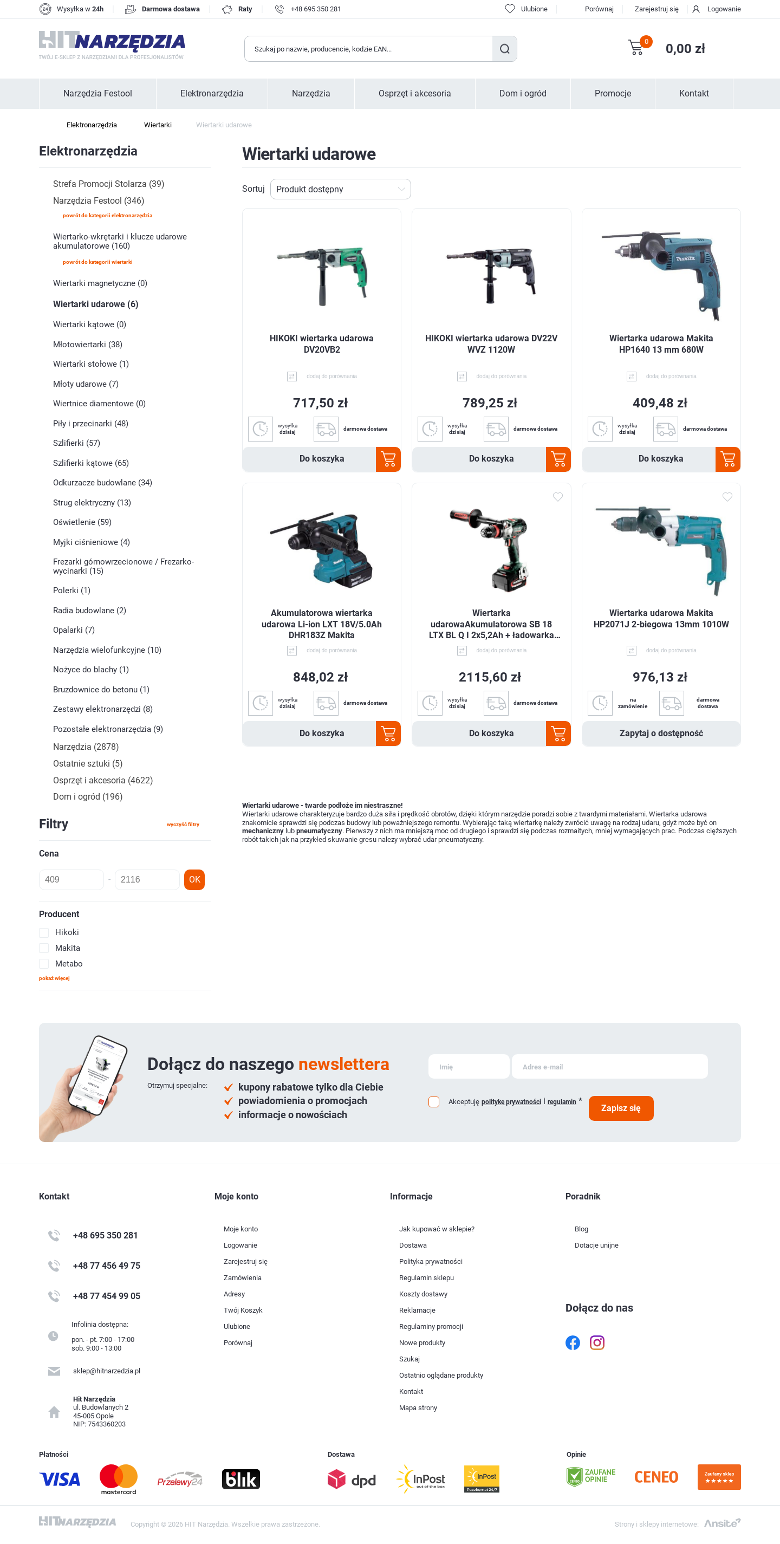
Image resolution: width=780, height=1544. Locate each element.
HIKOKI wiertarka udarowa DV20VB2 (322, 344)
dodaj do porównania (332, 376)
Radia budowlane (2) (89, 610)
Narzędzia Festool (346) (99, 201)
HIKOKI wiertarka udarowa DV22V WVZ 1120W (491, 344)
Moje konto (241, 1229)
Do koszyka (322, 458)
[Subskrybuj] (469, 1066)
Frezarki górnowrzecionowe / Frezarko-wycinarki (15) (123, 566)
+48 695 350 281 (316, 9)
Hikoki (67, 932)
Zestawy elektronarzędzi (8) (103, 709)
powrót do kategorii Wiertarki (98, 262)
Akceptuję (463, 1102)
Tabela (718, 189)
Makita (67, 948)
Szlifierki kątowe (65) (91, 463)
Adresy (234, 1294)
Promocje (613, 94)
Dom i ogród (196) (88, 797)
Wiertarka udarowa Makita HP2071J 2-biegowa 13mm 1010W (661, 619)
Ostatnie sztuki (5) (88, 763)
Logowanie (724, 9)
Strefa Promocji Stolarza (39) (109, 184)
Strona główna (44, 125)
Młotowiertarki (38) (87, 344)
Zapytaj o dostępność (661, 733)
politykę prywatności (511, 1102)
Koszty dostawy (423, 1294)
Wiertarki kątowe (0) (89, 324)
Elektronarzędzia (212, 94)
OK (194, 879)
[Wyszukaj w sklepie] (369, 48)
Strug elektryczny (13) (92, 503)
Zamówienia (243, 1278)
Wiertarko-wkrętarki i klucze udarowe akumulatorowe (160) (120, 241)
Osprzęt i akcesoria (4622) (103, 780)
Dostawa (413, 1245)
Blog (581, 1229)
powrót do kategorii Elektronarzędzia (107, 215)
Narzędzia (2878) (86, 747)
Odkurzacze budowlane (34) (102, 483)
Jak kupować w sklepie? (436, 1229)
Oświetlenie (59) (82, 522)
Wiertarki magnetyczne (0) (100, 283)
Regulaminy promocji (431, 1326)
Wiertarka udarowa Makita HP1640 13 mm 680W (661, 344)
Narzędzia (311, 94)
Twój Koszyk (243, 1310)
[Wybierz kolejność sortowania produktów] (340, 189)
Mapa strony (418, 1408)
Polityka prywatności (431, 1261)
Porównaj (599, 9)
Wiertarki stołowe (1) (91, 364)
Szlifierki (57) (76, 443)
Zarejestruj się (657, 9)
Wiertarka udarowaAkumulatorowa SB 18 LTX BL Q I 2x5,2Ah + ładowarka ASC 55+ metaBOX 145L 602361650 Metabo (491, 624)
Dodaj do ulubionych (557, 496)
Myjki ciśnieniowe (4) (91, 542)
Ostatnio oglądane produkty (441, 1375)
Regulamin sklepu (426, 1278)
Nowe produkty (422, 1343)
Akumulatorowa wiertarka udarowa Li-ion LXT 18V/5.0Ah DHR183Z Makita (322, 624)
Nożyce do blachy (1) (91, 669)
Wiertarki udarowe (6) (96, 304)
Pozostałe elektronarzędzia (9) (108, 729)
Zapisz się (621, 1108)
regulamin (562, 1102)
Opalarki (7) (74, 630)
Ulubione (237, 1326)
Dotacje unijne (597, 1245)
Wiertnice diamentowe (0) (99, 403)
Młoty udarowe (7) (86, 384)
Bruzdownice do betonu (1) (101, 690)
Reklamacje (417, 1310)
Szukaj (504, 48)
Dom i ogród (523, 94)
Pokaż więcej (54, 978)
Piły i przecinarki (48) (90, 424)
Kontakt (694, 94)
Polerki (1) (71, 590)
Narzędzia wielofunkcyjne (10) (107, 650)
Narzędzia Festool (97, 94)
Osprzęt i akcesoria (415, 94)
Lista (735, 189)
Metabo (69, 964)
